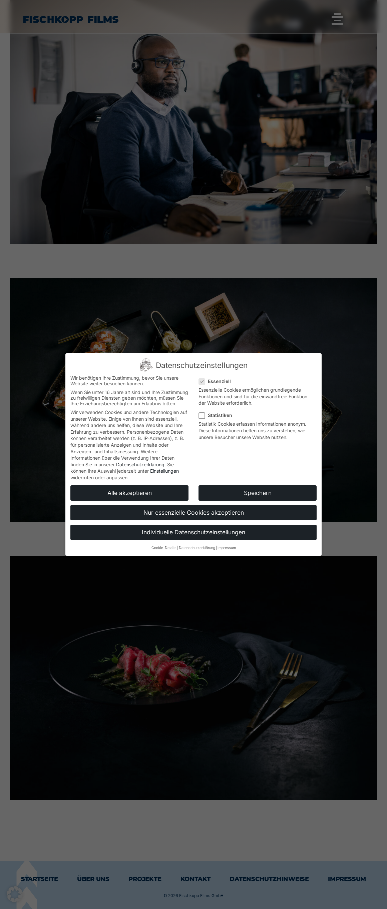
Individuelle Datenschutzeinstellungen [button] (193, 532)
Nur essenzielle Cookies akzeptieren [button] (193, 512)
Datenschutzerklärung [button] (197, 548)
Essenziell (218, 381)
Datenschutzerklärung (140, 464)
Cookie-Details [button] (163, 548)
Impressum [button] (227, 548)
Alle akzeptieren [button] (129, 492)
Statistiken (218, 415)
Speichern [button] (258, 492)
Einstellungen (164, 471)
